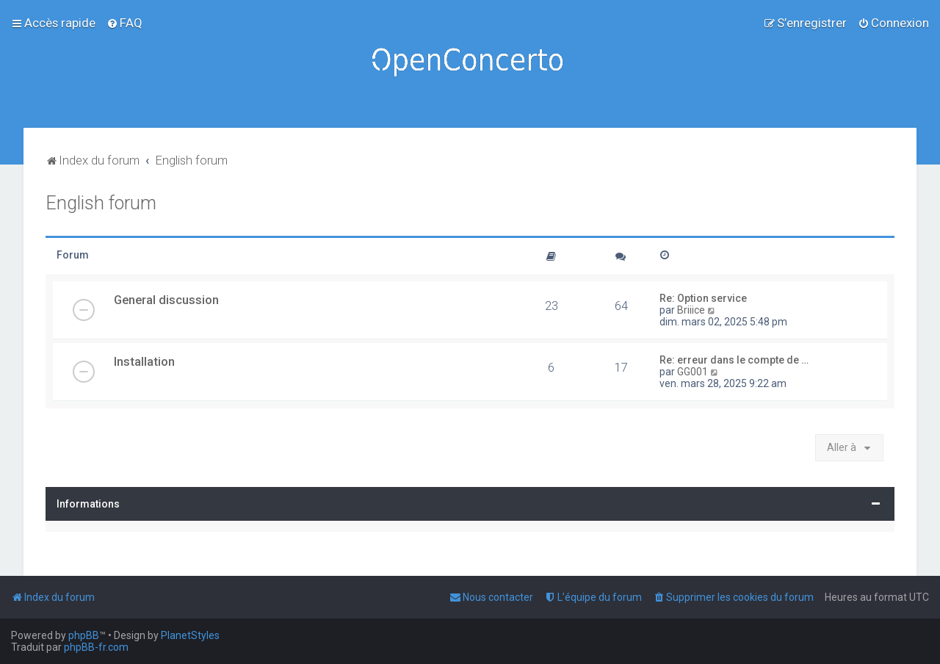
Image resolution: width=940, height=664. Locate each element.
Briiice (691, 310)
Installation (144, 361)
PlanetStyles (190, 635)
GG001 (692, 372)
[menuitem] (124, 22)
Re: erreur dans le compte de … (734, 360)
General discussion (166, 299)
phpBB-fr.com (96, 647)
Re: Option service (703, 298)
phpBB (83, 635)
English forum (101, 203)
